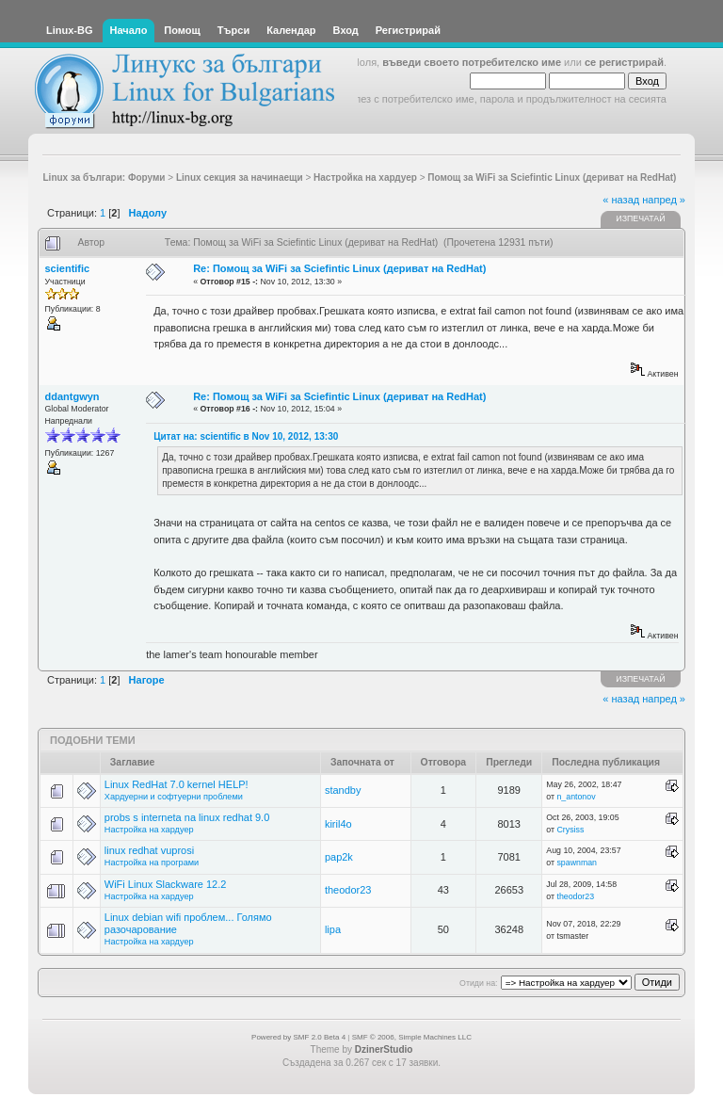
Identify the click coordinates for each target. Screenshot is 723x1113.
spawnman (576, 862)
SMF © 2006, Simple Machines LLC (412, 1037)
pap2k (339, 857)
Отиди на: (478, 983)
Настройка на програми (151, 862)
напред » (663, 199)
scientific (67, 268)
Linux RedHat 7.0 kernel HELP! (176, 784)
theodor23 (348, 889)
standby (343, 790)
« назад (620, 199)
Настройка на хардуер (149, 829)
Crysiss (570, 829)
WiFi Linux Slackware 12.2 (165, 884)
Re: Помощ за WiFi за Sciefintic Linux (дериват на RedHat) (339, 268)
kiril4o (338, 824)
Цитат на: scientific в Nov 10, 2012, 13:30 (245, 436)
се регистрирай (624, 62)
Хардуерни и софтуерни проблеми (173, 796)
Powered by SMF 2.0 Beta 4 (298, 1037)
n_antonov (575, 796)
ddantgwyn (72, 396)
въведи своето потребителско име (471, 62)
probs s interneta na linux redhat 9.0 (187, 817)
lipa (333, 929)
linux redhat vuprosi (149, 850)
